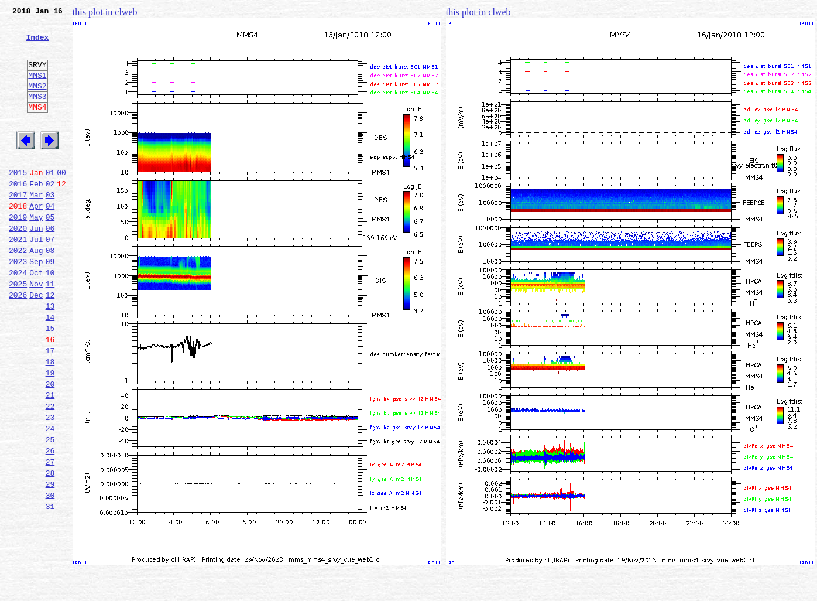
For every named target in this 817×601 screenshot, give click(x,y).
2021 (18, 277)
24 (50, 496)
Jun (36, 264)
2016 (18, 213)
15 (50, 380)
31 (50, 587)
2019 (18, 252)
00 (61, 200)
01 (50, 200)
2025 (18, 329)
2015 (18, 200)
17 (50, 406)
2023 (18, 303)
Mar (36, 226)
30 (50, 574)
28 (50, 548)
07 (50, 277)
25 (50, 509)
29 (50, 561)
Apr (36, 239)
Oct (36, 316)
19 (50, 432)
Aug (36, 290)
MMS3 (37, 113)
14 (50, 368)
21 (50, 458)
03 (50, 226)
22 (50, 471)
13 (50, 355)
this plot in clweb (105, 12)
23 (50, 484)
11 (50, 329)
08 (50, 290)
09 (50, 303)
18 (50, 419)
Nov (36, 329)
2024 (18, 316)
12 (50, 342)
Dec (36, 342)
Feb (36, 213)
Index (37, 44)
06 (50, 264)
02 (50, 213)
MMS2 (37, 101)
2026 (18, 342)
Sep (36, 303)
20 (50, 445)
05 (50, 252)
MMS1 (37, 89)
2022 (18, 290)
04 (50, 239)
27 (50, 535)
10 (50, 316)
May (36, 252)
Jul (36, 277)
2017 (18, 226)
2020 (18, 264)
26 (50, 522)
